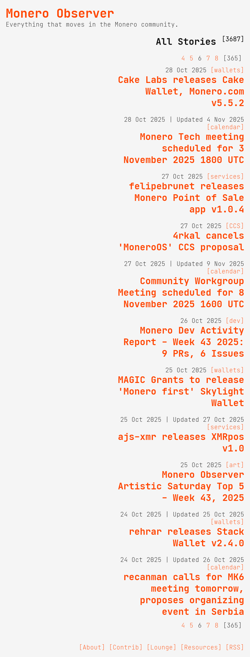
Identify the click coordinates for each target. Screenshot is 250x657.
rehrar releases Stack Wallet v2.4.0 (186, 537)
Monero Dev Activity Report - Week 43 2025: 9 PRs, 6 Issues (183, 342)
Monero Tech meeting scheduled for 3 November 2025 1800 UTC (183, 148)
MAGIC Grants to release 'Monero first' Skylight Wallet (181, 391)
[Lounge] (162, 647)
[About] (92, 647)
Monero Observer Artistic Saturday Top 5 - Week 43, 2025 (181, 486)
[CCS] (234, 226)
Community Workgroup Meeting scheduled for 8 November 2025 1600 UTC (181, 292)
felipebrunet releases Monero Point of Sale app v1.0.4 (186, 197)
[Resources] (201, 647)
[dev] (234, 321)
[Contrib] (126, 647)
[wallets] (227, 70)
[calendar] (225, 127)
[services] (225, 176)
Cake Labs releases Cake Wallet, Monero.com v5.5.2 (181, 91)
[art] (234, 465)
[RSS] (234, 647)
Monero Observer (60, 13)
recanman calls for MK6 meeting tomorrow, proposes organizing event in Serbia (183, 594)
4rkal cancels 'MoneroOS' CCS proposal (181, 241)
